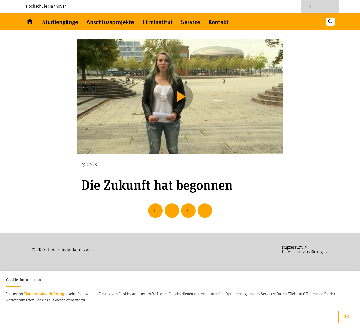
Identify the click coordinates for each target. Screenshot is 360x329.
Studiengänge (60, 22)
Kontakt (218, 22)
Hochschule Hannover (46, 6)
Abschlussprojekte (110, 22)
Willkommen (30, 21)
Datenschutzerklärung (44, 294)
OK (346, 317)
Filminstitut (157, 22)
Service (190, 22)
